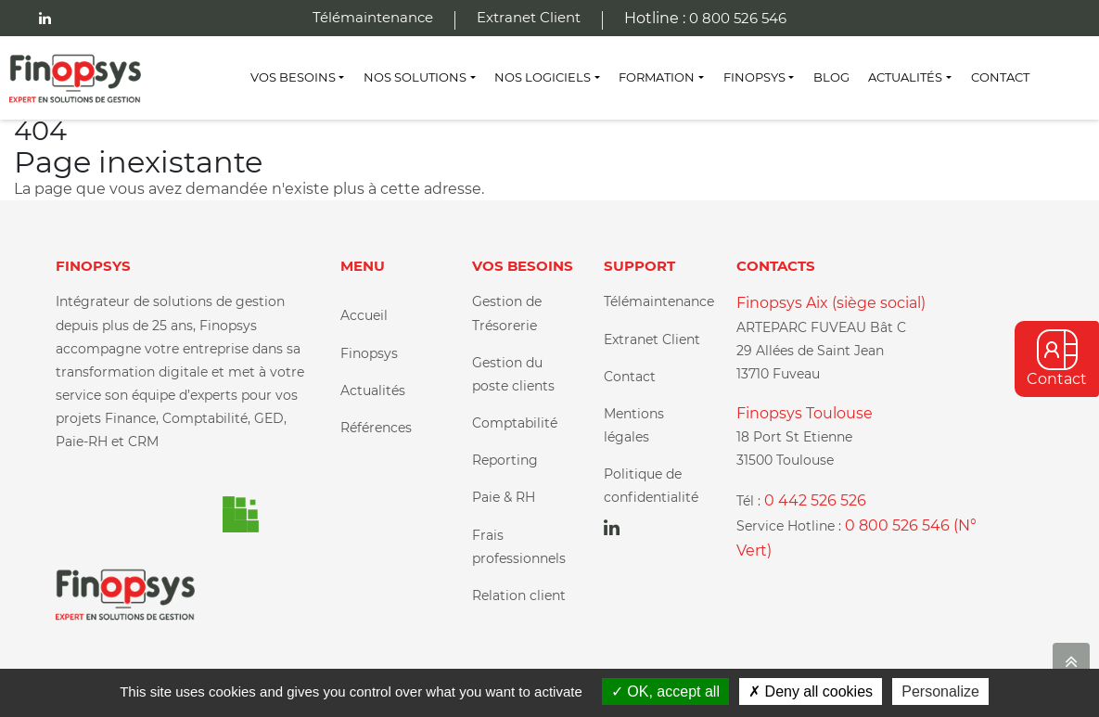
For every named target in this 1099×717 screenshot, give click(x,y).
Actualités (372, 390)
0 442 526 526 (815, 500)
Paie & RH (503, 497)
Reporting (505, 460)
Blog (831, 77)
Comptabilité (514, 423)
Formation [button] (657, 77)
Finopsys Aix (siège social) (831, 303)
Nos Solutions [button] (415, 77)
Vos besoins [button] (293, 77)
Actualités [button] (905, 77)
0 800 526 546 (737, 18)
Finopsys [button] (754, 77)
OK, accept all (665, 691)
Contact (1000, 77)
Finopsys (369, 353)
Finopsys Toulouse (804, 413)
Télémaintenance (373, 17)
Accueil (364, 315)
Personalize (940, 691)
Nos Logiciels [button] (542, 77)
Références (376, 427)
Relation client (519, 595)
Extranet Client (529, 17)
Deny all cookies (810, 691)
